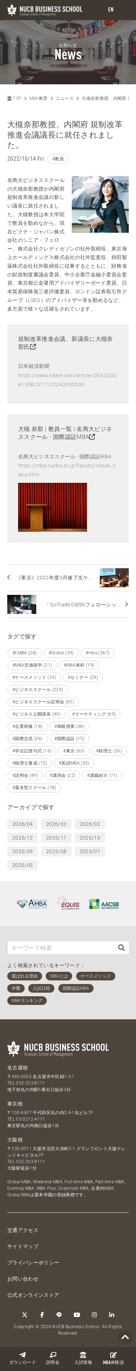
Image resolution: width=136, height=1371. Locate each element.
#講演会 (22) (62, 775)
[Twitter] (24, 1314)
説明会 (52, 1358)
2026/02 (90, 824)
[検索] (121, 947)
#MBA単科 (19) (79, 665)
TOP (14, 98)
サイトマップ (22, 1246)
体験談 (113, 1358)
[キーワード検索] (61, 947)
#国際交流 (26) (27, 738)
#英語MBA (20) (74, 763)
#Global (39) (61, 652)
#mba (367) (98, 652)
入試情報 (83, 1358)
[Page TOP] (125, 1337)
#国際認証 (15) (69, 738)
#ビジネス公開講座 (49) (36, 714)
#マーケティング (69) (94, 714)
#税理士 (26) (109, 750)
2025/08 (56, 851)
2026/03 (56, 824)
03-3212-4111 (30, 1119)
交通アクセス (22, 1230)
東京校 (15, 1104)
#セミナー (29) (83, 677)
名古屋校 (17, 1067)
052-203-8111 (30, 1083)
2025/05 (22, 865)
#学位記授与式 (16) (31, 750)
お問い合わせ (22, 1279)
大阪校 (15, 1140)
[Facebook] (42, 1314)
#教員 (58, 158)
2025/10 (90, 838)
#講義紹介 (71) (102, 775)
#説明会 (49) (25, 775)
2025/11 (56, 838)
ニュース (65, 98)
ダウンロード (22, 1358)
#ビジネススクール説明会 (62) (43, 701)
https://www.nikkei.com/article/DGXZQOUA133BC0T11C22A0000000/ (67, 380)
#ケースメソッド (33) (34, 677)
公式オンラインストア (33, 1295)
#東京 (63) (74, 750)
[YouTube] (77, 1314)
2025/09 (22, 851)
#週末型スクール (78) (34, 787)
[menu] (123, 10)
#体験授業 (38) (69, 726)
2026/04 (22, 824)
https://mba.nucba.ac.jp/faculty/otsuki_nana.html (67, 470)
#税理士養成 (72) (29, 763)
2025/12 (22, 838)
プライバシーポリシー (33, 1262)
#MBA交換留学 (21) (32, 665)
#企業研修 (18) (27, 726)
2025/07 (90, 851)
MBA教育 (38, 98)
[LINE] (59, 1314)
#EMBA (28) (24, 652)
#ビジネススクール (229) (37, 689)
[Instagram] (94, 1314)
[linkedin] (111, 1314)
